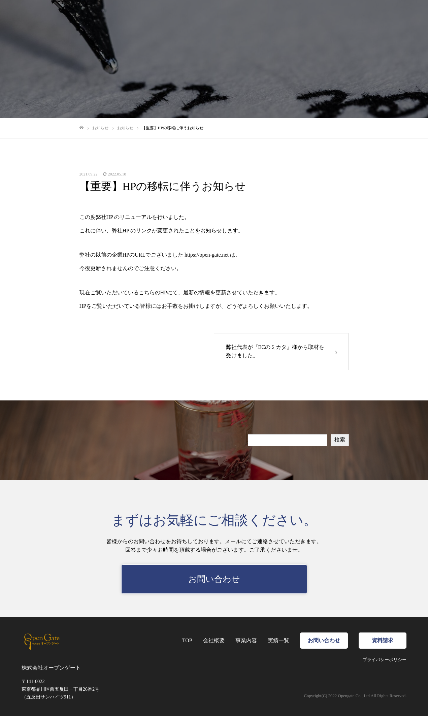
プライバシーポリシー (384, 659)
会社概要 (214, 640)
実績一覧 (278, 640)
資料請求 (382, 640)
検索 (339, 440)
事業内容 (246, 640)
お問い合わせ (214, 579)
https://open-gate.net (207, 255)
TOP (187, 640)
